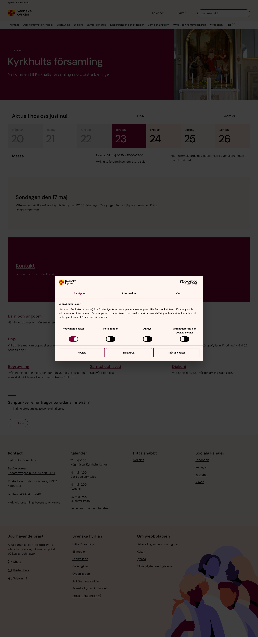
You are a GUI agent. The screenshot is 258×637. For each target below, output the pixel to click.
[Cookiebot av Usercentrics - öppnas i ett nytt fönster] (185, 282)
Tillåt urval (129, 352)
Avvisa (82, 352)
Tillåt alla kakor (176, 352)
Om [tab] (178, 293)
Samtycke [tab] (80, 293)
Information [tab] (129, 293)
